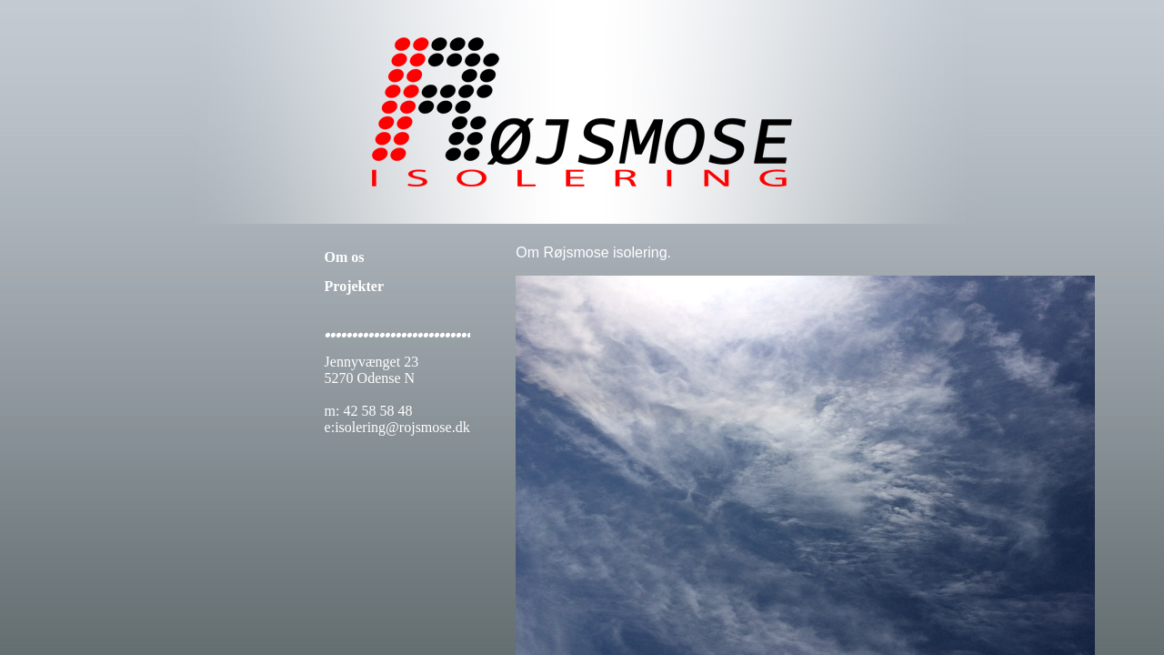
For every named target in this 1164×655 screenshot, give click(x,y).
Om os (345, 257)
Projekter (354, 286)
